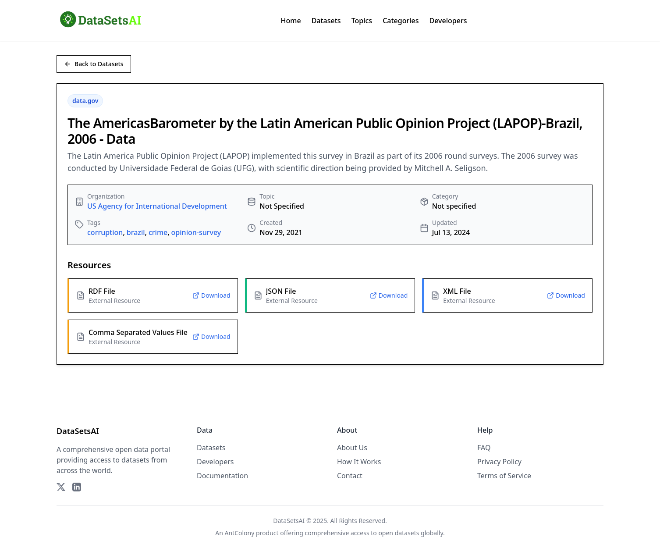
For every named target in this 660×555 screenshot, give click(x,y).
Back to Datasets (94, 64)
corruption (105, 232)
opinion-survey (196, 232)
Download (211, 295)
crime (158, 232)
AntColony (240, 533)
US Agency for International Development (157, 206)
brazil (136, 232)
